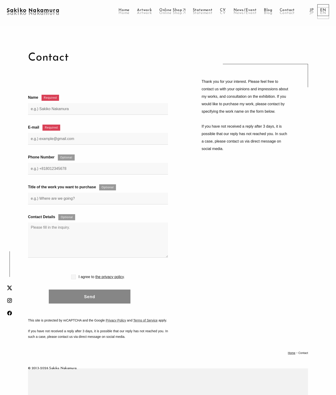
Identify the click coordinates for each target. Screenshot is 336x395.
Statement (203, 13)
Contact (287, 13)
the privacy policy (109, 277)
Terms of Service (145, 320)
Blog (268, 13)
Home (124, 13)
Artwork (144, 13)
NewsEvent (245, 13)
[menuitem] (312, 13)
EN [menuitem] (323, 13)
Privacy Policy (116, 320)
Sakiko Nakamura (33, 13)
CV (223, 13)
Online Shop (170, 13)
